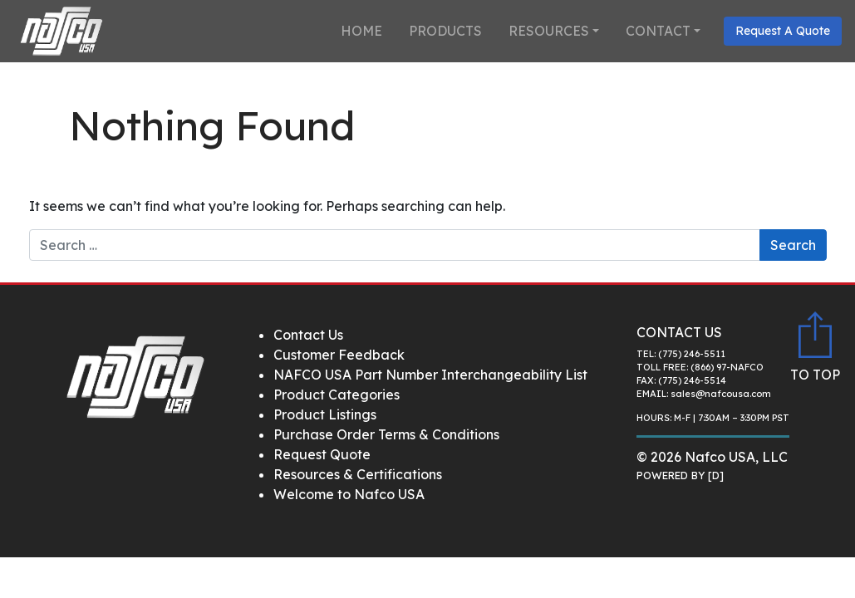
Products (445, 30)
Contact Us (308, 334)
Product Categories (336, 394)
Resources (549, 30)
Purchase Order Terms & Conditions (386, 434)
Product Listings (324, 414)
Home (361, 30)
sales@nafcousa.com (721, 393)
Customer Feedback (339, 354)
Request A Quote (782, 30)
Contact (658, 30)
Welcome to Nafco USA (349, 494)
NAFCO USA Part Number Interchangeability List (430, 374)
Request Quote (322, 454)
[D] (716, 475)
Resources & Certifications (357, 474)
